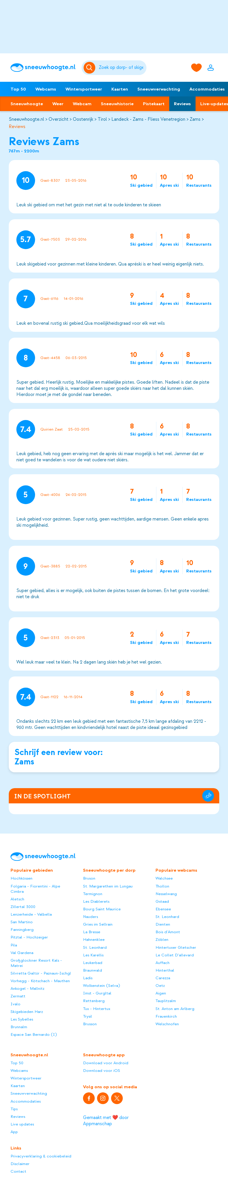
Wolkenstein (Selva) (101, 985)
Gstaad (162, 901)
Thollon (162, 886)
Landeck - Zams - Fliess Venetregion (148, 119)
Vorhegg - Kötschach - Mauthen (40, 980)
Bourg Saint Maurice (102, 909)
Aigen (161, 993)
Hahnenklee (94, 939)
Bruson (89, 878)
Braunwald (92, 970)
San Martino (22, 921)
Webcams (45, 89)
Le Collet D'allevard (175, 955)
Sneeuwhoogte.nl (26, 119)
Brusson (90, 1023)
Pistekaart (154, 104)
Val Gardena (22, 952)
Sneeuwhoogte (27, 104)
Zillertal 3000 (23, 906)
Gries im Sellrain (98, 924)
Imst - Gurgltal (97, 993)
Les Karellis (93, 955)
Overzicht (58, 119)
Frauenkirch (166, 1016)
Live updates (22, 1124)
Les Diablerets (96, 901)
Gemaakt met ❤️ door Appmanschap (106, 1121)
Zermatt (18, 996)
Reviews (182, 104)
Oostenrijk (83, 119)
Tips (14, 1108)
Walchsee (164, 878)
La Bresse (91, 931)
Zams (195, 119)
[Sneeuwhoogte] (43, 67)
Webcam (82, 104)
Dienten (163, 924)
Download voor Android (105, 1062)
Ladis (87, 977)
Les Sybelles (22, 1019)
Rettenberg (94, 1000)
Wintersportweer (83, 89)
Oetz (160, 985)
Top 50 (18, 89)
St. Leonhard (95, 947)
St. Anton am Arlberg (175, 1008)
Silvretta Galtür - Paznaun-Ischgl (41, 973)
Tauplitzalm (166, 1000)
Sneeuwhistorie (117, 104)
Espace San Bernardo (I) (34, 1034)
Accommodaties (26, 1101)
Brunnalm (19, 1026)
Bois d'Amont (168, 931)
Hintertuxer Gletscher (176, 947)
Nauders (90, 916)
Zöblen (162, 939)
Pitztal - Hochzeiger (29, 937)
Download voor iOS (101, 1070)
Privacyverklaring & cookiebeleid (41, 1156)
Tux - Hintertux (96, 1008)
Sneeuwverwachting (158, 89)
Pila (14, 945)
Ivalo (15, 1004)
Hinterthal (165, 970)
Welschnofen (167, 1023)
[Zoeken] (122, 68)
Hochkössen (21, 878)
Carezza (163, 977)
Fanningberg (22, 929)
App (14, 1131)
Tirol (102, 119)
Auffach (163, 962)
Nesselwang (166, 893)
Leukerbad (92, 962)
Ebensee (163, 909)
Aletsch (17, 899)
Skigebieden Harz (27, 1011)
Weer (57, 104)
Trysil (87, 1016)
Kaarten (119, 89)
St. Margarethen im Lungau (108, 886)
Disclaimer (20, 1163)
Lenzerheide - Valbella (31, 914)
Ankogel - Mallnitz (27, 988)
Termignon (92, 893)
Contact (18, 1171)
